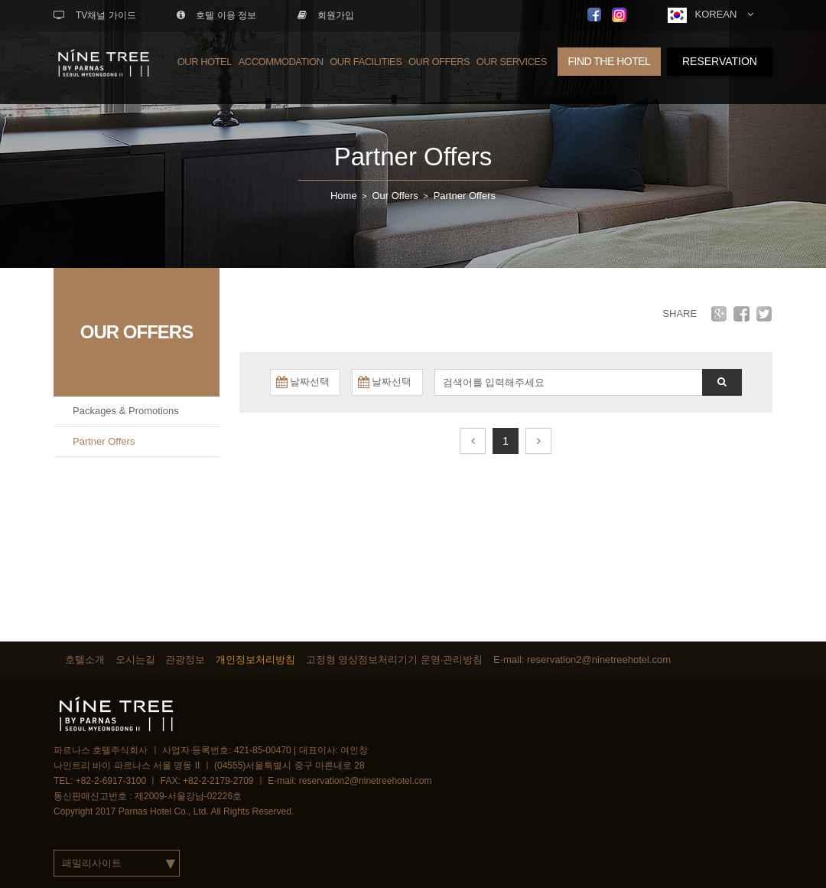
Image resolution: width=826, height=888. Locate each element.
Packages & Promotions (126, 410)
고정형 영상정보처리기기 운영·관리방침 (394, 659)
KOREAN (710, 15)
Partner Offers (413, 156)
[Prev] (473, 441)
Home (343, 195)
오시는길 (135, 659)
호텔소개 (85, 659)
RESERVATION (719, 61)
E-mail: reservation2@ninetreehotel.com (582, 659)
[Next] (538, 441)
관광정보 (185, 659)
